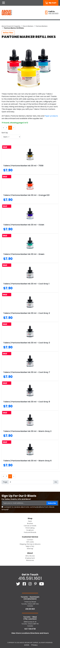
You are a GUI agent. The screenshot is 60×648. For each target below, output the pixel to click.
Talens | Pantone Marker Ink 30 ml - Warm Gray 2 (27, 431)
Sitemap (30, 549)
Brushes (30, 523)
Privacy (34, 645)
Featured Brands (30, 532)
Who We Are (30, 556)
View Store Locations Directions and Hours (30, 633)
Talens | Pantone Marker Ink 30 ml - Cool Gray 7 (26, 372)
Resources (30, 560)
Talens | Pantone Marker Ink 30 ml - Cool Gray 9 (26, 401)
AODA (26, 645)
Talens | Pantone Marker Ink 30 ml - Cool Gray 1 (26, 283)
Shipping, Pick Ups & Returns (30, 544)
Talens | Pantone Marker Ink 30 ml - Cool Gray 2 (26, 313)
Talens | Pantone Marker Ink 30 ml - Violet (23, 224)
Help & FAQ (30, 546)
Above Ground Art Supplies (11, 26)
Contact (30, 540)
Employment (30, 558)
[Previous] (3, 128)
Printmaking (30, 528)
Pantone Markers (41, 26)
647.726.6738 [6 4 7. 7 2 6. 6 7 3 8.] (30, 629)
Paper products (51, 116)
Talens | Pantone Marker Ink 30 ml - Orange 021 (26, 195)
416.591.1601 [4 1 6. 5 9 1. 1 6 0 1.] (30, 578)
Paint (30, 521)
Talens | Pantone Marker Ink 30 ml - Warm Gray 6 (27, 460)
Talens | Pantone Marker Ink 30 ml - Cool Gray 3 (26, 342)
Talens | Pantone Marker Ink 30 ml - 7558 (23, 165)
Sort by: (5, 132)
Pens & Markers (28, 26)
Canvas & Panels (30, 526)
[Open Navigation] (3, 2)
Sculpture (30, 530)
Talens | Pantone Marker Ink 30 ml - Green (23, 254)
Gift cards (30, 542)
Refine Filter (8, 32)
